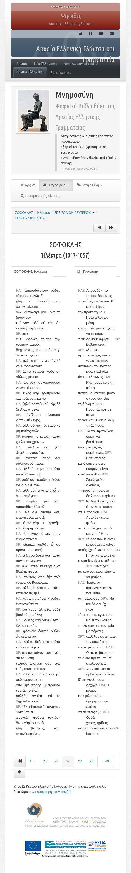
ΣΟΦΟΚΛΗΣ (24, 212)
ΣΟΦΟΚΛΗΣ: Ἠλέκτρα (30, 271)
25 (56, 761)
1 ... (32, 761)
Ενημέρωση (61, 72)
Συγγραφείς (56, 185)
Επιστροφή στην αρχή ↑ (54, 791)
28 (91, 761)
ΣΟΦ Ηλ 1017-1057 (31, 218)
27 (80, 761)
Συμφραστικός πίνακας (40, 196)
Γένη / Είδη (90, 185)
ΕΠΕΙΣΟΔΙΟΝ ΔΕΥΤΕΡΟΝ (74, 212)
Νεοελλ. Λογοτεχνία (80, 63)
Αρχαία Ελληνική (30, 71)
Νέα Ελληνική (46, 63)
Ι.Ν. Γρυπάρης (88, 271)
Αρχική (21, 63)
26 (68, 761)
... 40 (105, 761)
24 (45, 761)
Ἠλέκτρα (43, 212)
